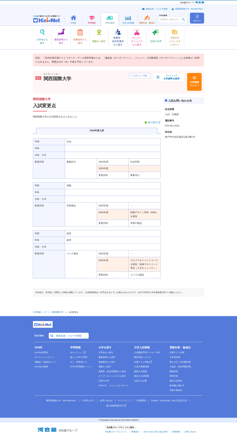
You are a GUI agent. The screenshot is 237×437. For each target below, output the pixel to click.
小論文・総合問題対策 (180, 366)
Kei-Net (39, 335)
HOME (38, 347)
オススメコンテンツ (44, 357)
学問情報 (75, 347)
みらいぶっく (76, 352)
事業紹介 (135, 432)
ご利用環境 (140, 400)
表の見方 (152, 122)
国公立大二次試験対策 (180, 362)
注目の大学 (103, 381)
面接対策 (174, 371)
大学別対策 (175, 357)
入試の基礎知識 (141, 366)
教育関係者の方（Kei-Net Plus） (189, 9)
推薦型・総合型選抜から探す (112, 371)
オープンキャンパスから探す (112, 376)
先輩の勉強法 (176, 390)
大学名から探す (105, 352)
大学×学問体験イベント (81, 366)
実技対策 (174, 376)
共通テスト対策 (177, 352)
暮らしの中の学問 (78, 357)
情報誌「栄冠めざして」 (46, 362)
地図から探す (104, 366)
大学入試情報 (142, 347)
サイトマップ (124, 400)
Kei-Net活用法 (41, 352)
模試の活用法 (176, 381)
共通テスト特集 (141, 362)
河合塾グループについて (116, 432)
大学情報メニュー (194, 83)
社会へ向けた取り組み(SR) (156, 432)
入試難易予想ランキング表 (147, 352)
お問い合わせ (106, 400)
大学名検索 (163, 15)
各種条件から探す (107, 362)
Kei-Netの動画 (41, 366)
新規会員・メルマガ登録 (157, 9)
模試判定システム (142, 357)
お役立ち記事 (140, 381)
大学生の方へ (88, 400)
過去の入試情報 (141, 376)
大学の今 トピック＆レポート (113, 385)
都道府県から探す (107, 357)
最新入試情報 (140, 371)
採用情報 (176, 432)
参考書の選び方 (177, 385)
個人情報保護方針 (114, 405)
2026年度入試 (97, 130)
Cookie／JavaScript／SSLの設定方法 (169, 400)
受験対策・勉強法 (180, 347)
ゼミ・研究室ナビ (78, 362)
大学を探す (105, 347)
